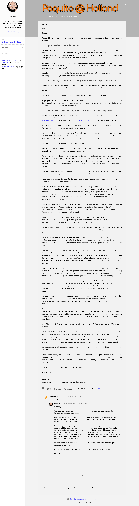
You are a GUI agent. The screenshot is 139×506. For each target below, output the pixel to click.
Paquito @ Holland (9, 60)
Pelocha (52, 397)
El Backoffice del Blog (11, 42)
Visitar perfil (12, 31)
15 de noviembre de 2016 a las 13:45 (68, 397)
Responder (52, 459)
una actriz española (86, 120)
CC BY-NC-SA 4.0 (12, 68)
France (99, 388)
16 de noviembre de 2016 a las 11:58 (74, 403)
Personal (68, 389)
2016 (49, 389)
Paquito (57, 403)
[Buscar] (125, 4)
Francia (57, 389)
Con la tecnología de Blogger (82, 499)
